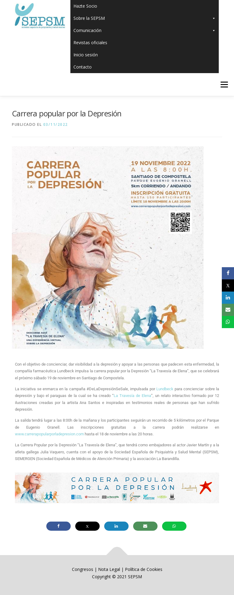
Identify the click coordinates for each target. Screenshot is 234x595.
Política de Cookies (143, 569)
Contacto (82, 67)
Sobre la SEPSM (144, 18)
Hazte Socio (85, 6)
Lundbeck (164, 389)
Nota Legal (109, 569)
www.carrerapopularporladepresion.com (49, 434)
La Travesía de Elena (132, 395)
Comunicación (144, 30)
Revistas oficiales (90, 42)
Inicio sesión (85, 55)
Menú (224, 84)
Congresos (83, 569)
